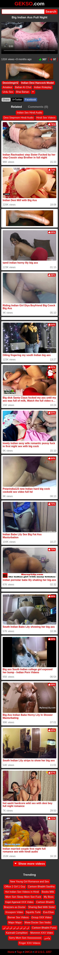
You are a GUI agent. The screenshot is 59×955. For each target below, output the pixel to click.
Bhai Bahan (22, 92)
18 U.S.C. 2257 (42, 952)
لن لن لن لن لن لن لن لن (16, 927)
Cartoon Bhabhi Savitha (41, 886)
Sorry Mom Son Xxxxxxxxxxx (25, 937)
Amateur (7, 87)
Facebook (30, 99)
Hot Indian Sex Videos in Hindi (22, 891)
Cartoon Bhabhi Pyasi (44, 927)
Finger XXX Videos (29, 943)
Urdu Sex (8, 92)
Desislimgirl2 (10, 82)
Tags (19, 952)
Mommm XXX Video (41, 932)
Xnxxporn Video (14, 912)
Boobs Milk (48, 891)
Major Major (15, 922)
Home (11, 952)
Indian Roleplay (42, 87)
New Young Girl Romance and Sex (29, 881)
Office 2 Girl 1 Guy (14, 886)
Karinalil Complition (17, 932)
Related (16, 106)
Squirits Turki (33, 912)
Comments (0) (38, 106)
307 (43, 59)
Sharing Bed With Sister (41, 907)
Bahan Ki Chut (23, 87)
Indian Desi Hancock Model (37, 82)
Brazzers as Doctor (14, 907)
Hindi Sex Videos (46, 117)
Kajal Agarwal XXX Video (19, 902)
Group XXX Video (41, 917)
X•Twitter (17, 99)
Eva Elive (48, 912)
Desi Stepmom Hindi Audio (19, 117)
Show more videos (29, 863)
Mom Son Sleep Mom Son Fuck (23, 897)
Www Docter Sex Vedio (38, 922)
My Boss (48, 897)
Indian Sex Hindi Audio (29, 112)
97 (53, 59)
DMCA (28, 952)
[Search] (23, 11)
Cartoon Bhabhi (45, 902)
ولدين (47, 937)
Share (6, 99)
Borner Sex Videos (18, 917)
